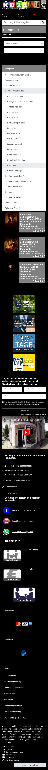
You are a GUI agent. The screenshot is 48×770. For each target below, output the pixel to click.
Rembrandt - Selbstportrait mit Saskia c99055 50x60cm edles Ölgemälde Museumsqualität (29, 246)
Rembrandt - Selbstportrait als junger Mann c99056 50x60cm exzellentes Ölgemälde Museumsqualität (30, 220)
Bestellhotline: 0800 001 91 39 (17, 470)
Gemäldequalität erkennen (14, 688)
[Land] (34, 15)
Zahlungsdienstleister (14, 752)
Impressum (8, 700)
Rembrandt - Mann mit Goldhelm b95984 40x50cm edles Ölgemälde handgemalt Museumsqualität (31, 271)
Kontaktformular (12, 487)
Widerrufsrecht (9, 694)
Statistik (9, 749)
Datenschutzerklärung (12, 712)
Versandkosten (10, 676)
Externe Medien (12, 755)
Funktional (10, 757)
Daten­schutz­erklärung (17, 740)
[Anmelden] (8, 16)
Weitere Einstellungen (10, 760)
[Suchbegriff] (21, 22)
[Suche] (43, 22)
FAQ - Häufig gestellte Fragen (16, 718)
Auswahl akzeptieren (30, 765)
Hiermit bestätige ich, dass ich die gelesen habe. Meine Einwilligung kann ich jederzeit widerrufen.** (24, 403)
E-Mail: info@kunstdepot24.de (18, 481)
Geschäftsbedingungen (13, 706)
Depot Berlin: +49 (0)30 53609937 (18, 466)
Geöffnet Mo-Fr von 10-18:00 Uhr (18, 475)
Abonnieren (24, 410)
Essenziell (10, 747)
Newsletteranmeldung (12, 682)
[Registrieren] (24, 16)
